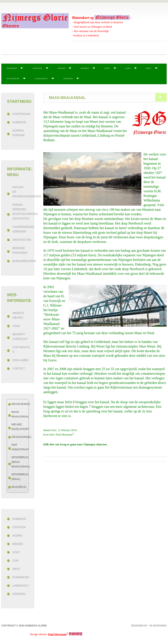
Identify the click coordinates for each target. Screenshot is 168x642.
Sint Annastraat (19, 447)
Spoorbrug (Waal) (19, 477)
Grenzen (68, 78)
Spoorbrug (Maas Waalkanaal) (19, 462)
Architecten (20, 239)
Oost (107, 68)
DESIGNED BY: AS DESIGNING (147, 625)
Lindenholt (41, 78)
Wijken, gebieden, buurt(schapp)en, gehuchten (20, 211)
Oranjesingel (19, 437)
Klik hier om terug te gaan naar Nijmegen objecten (75, 444)
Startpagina (20, 114)
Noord (61, 68)
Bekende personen (19, 250)
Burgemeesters (20, 261)
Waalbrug (18, 487)
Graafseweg (19, 404)
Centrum (37, 68)
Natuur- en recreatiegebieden (20, 192)
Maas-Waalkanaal (19, 414)
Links (16, 326)
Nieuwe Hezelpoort (19, 427)
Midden (85, 68)
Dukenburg (13, 78)
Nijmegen (12, 68)
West (149, 68)
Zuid (128, 68)
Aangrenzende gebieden (20, 229)
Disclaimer (20, 360)
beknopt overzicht (20, 337)
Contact (18, 368)
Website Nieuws (18, 315)
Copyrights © (20, 349)
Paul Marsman (57, 634)
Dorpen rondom (18, 133)
